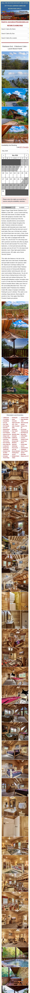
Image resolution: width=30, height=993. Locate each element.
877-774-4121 (24, 147)
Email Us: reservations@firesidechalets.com (15, 22)
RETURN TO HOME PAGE (15, 25)
